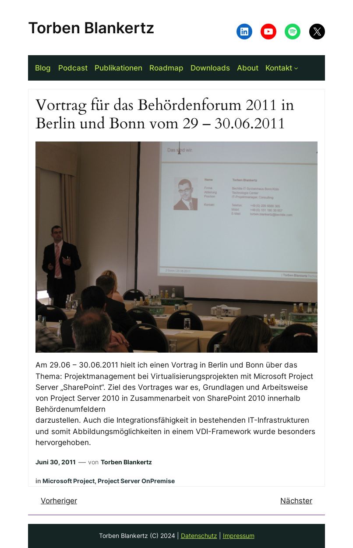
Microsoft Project (68, 480)
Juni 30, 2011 (55, 462)
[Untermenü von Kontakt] (296, 68)
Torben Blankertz (91, 27)
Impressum (238, 535)
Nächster (296, 500)
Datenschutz (199, 535)
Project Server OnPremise (136, 480)
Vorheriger (59, 500)
